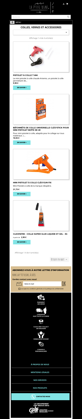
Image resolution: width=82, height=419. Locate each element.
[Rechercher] (41, 17)
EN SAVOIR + (21, 87)
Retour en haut (59, 259)
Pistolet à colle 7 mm (25, 75)
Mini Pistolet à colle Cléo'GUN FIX (32, 183)
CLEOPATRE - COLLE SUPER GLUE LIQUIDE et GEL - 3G (40, 234)
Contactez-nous (40, 396)
